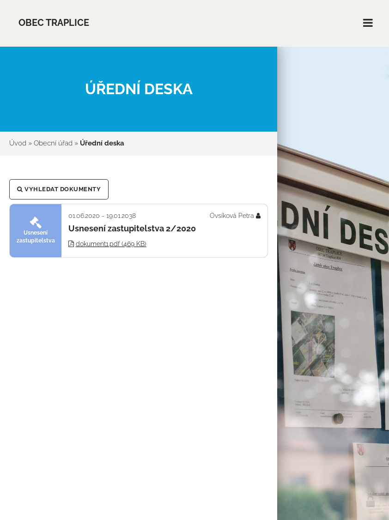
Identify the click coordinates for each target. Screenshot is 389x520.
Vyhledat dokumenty (59, 189)
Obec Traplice (53, 23)
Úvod (17, 143)
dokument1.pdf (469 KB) (111, 244)
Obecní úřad (53, 143)
